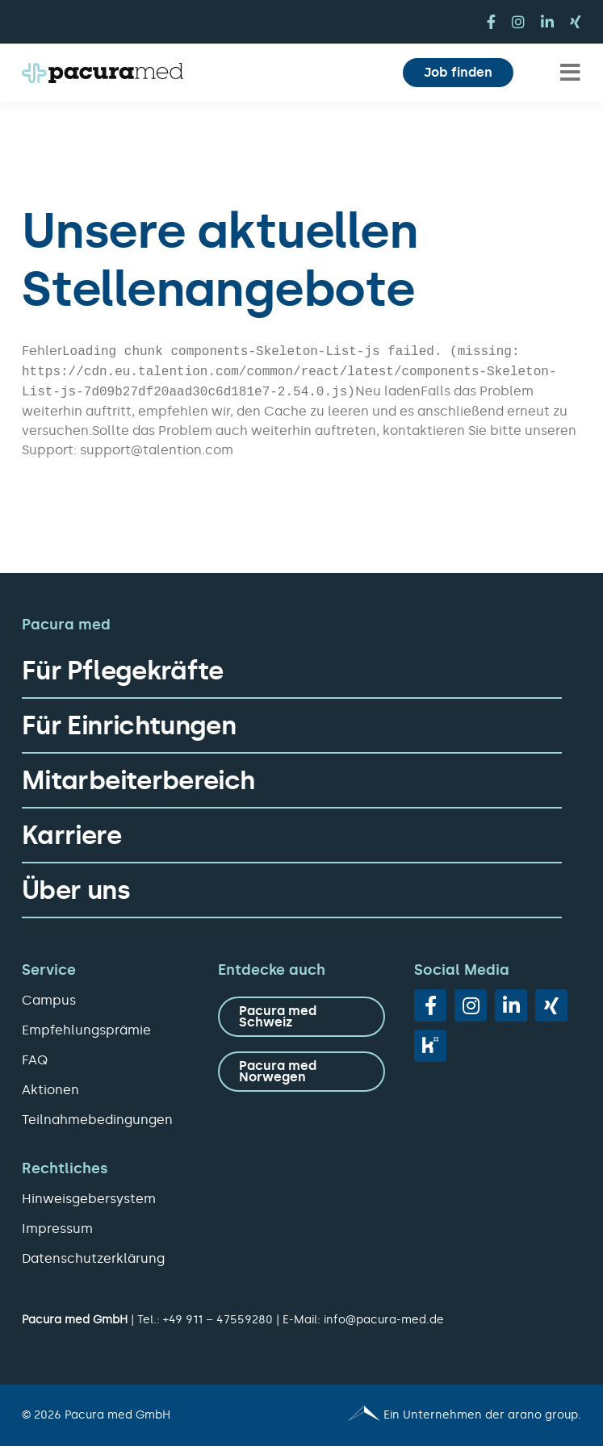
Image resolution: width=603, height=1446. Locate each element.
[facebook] (491, 22)
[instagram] (518, 22)
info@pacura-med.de (384, 1320)
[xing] (575, 22)
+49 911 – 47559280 (218, 1320)
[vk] (430, 1046)
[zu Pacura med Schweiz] (301, 1017)
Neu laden (388, 391)
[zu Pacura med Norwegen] (301, 1071)
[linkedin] (547, 22)
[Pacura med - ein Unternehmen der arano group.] (449, 1415)
